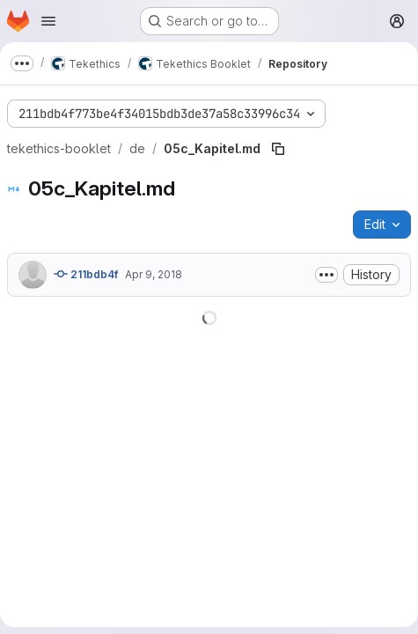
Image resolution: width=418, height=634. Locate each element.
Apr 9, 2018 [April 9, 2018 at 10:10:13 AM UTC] (153, 274)
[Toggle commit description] (326, 275)
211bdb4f (86, 274)
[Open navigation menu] (48, 21)
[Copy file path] (278, 149)
